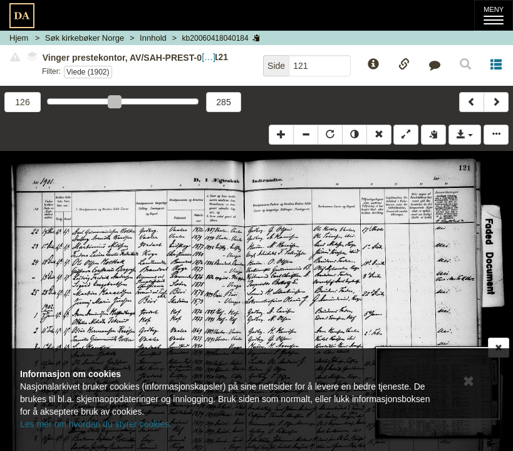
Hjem (18, 38)
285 (223, 102)
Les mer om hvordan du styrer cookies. (96, 424)
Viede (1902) (88, 72)
